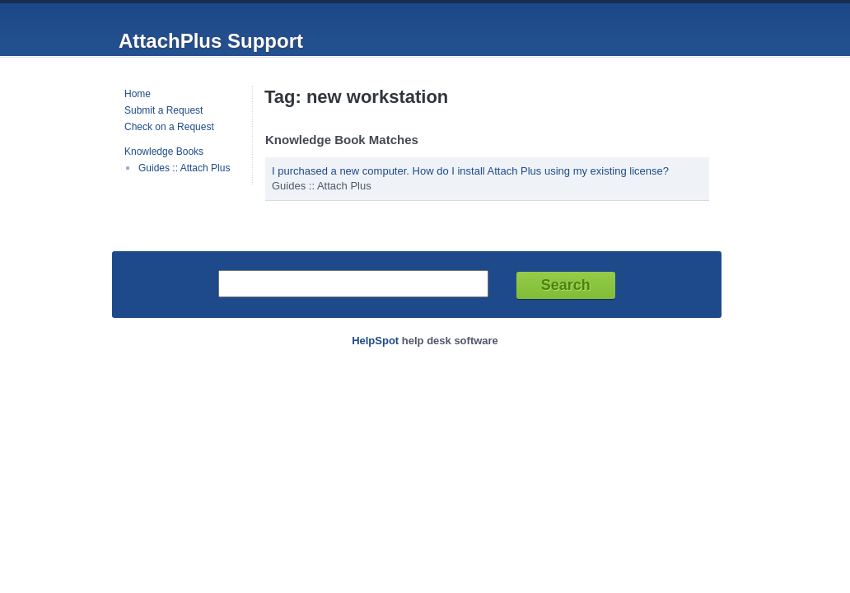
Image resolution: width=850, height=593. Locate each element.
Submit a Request (163, 110)
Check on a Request (169, 127)
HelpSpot (375, 340)
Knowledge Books (163, 151)
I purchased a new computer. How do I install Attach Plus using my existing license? (470, 171)
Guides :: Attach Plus (184, 168)
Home (137, 94)
